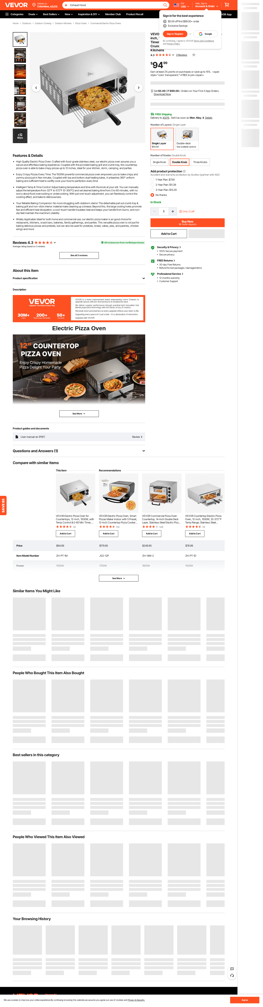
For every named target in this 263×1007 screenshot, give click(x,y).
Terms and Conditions (204, 40)
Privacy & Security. (136, 1000)
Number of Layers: (161, 124)
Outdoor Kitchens (63, 23)
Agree (245, 1000)
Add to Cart (169, 234)
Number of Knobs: (160, 155)
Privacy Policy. (173, 43)
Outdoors (26, 23)
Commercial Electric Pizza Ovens (105, 23)
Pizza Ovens (81, 23)
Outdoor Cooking (43, 23)
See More (118, 578)
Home (15, 23)
